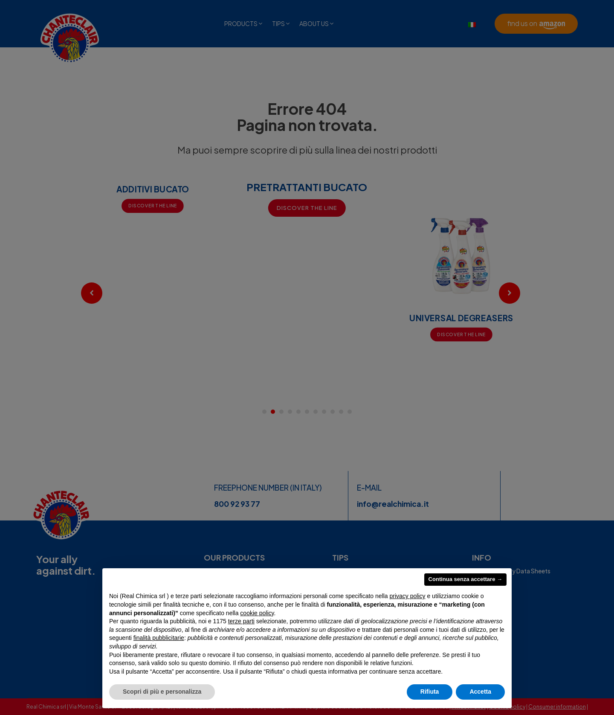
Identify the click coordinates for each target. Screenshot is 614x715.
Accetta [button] (480, 691)
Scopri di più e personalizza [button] (162, 691)
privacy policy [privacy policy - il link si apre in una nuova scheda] (408, 596)
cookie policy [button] (257, 613)
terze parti (241, 621)
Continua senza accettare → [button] (465, 579)
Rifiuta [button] (429, 691)
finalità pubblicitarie (158, 637)
